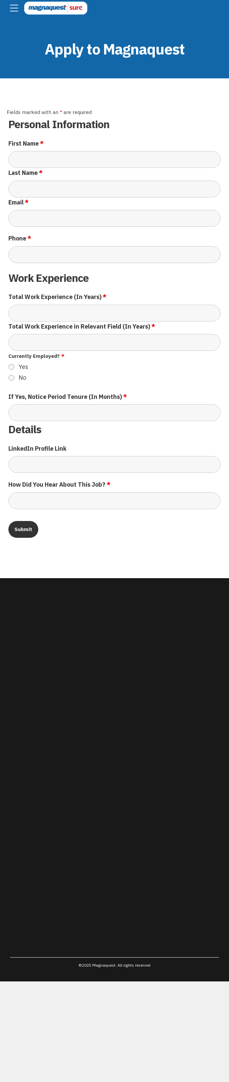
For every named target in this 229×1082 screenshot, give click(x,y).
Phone (19, 238)
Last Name (25, 173)
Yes (23, 367)
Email (18, 202)
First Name (26, 143)
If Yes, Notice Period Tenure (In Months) (67, 397)
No (22, 377)
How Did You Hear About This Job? (59, 484)
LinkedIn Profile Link (37, 448)
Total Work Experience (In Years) (57, 297)
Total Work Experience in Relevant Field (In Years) (81, 326)
